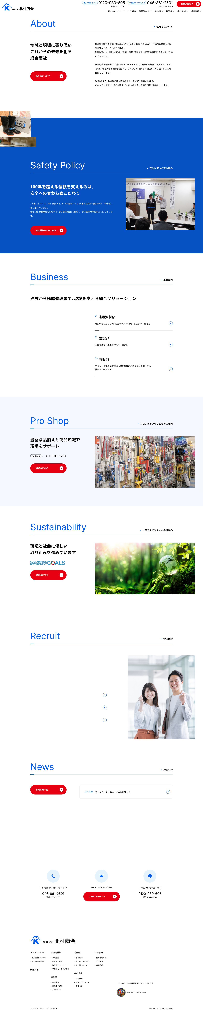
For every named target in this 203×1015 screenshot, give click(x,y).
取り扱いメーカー (59, 962)
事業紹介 (55, 954)
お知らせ (79, 982)
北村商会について (38, 954)
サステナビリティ (82, 979)
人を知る (99, 958)
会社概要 (79, 975)
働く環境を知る (102, 954)
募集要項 (99, 962)
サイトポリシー (54, 1008)
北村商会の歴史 (38, 958)
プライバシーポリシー (38, 1008)
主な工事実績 (57, 982)
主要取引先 (56, 986)
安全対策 (128, 12)
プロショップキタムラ (60, 965)
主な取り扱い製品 (82, 958)
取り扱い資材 (57, 958)
